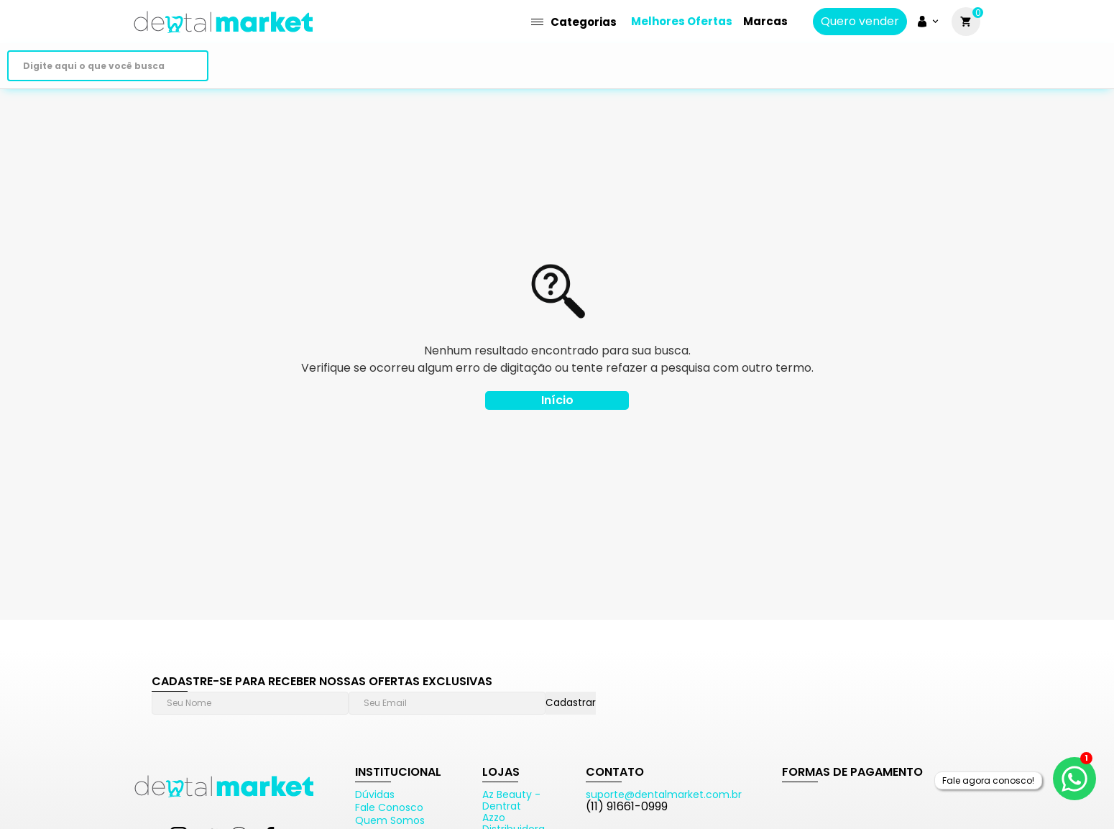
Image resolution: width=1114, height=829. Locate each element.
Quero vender (860, 21)
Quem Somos (390, 820)
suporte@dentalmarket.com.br (664, 794)
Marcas (765, 21)
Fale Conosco (389, 807)
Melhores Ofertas (681, 21)
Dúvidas (375, 794)
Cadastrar (571, 703)
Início (557, 400)
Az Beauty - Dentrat (511, 800)
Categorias (574, 22)
